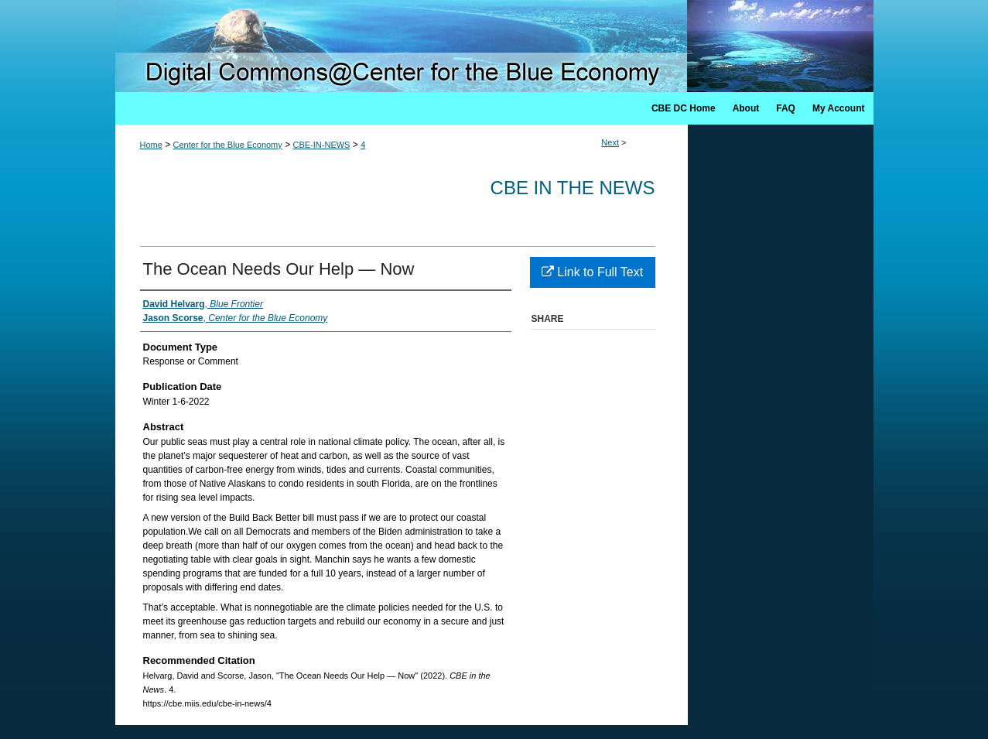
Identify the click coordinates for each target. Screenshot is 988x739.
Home (151, 144)
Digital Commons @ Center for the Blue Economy (494, 46)
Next (610, 142)
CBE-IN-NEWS (321, 144)
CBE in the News (573, 187)
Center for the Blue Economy (227, 144)
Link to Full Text (592, 272)
